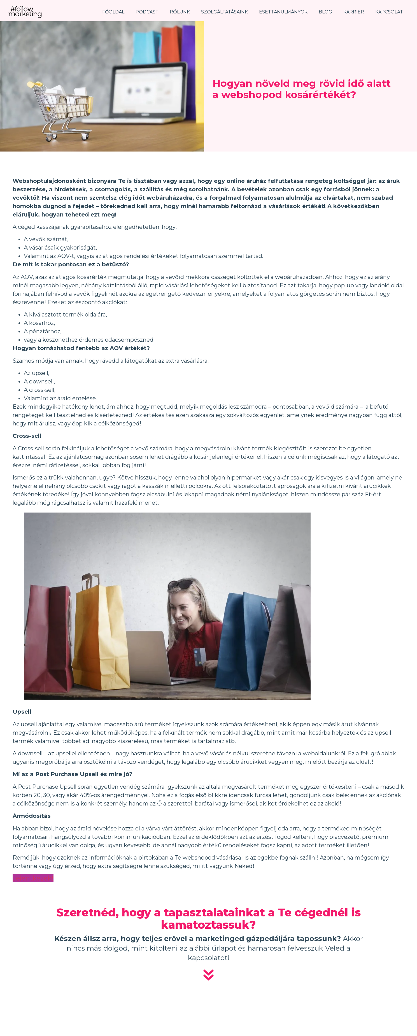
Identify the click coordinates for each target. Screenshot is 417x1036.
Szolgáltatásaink (224, 12)
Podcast (147, 12)
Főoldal (113, 12)
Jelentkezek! (33, 878)
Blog (325, 12)
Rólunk (180, 12)
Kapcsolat (389, 12)
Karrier (353, 12)
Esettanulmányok (283, 12)
